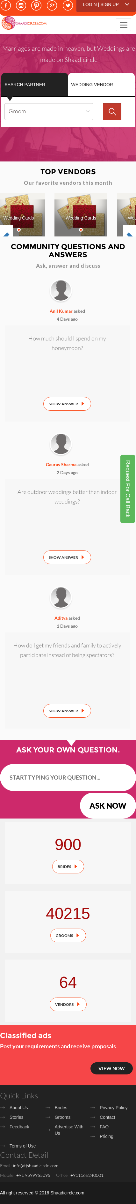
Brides (64, 866)
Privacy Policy (113, 1107)
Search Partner (24, 84)
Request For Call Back (128, 489)
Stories (17, 1117)
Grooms (64, 935)
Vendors (64, 1004)
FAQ (104, 1126)
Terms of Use (23, 1145)
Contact (107, 1117)
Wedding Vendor (92, 84)
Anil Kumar (61, 311)
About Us (19, 1107)
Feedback (19, 1126)
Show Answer (63, 403)
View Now (111, 1068)
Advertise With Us (69, 1130)
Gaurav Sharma (61, 464)
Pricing (106, 1136)
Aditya (61, 618)
